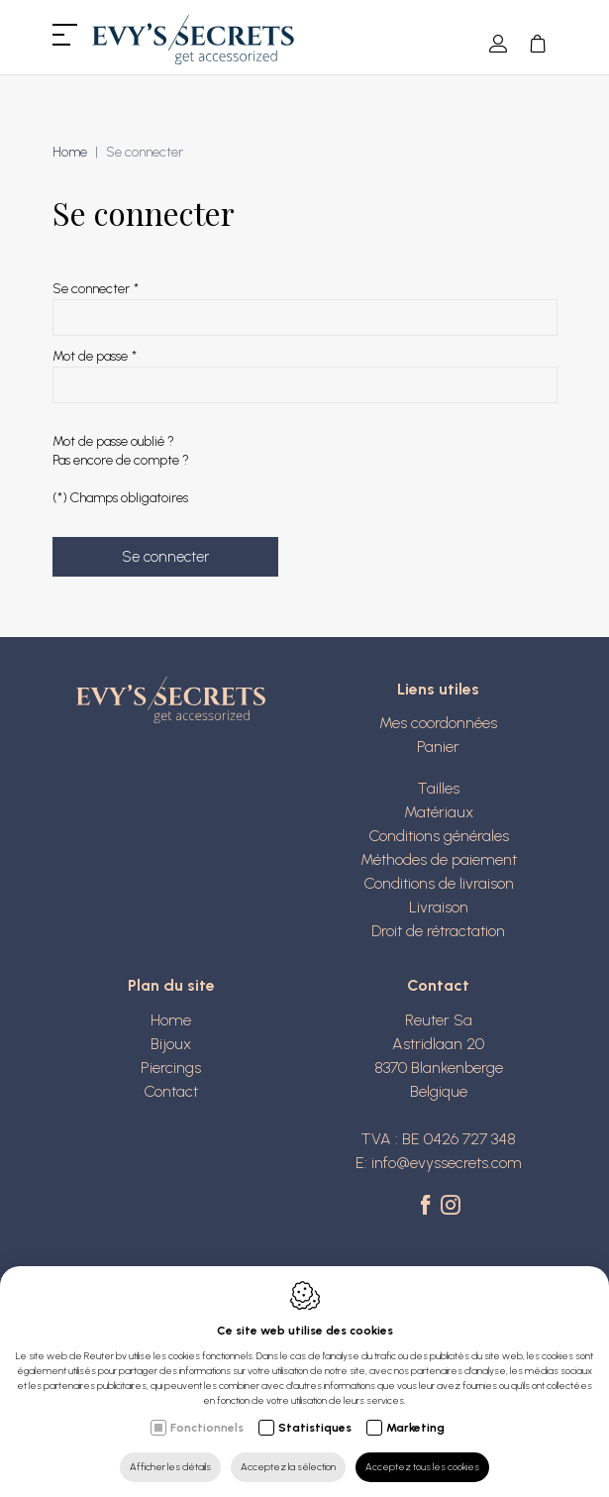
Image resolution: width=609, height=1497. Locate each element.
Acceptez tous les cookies (422, 1466)
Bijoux (171, 1043)
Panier (438, 746)
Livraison (438, 907)
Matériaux (438, 811)
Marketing (415, 1428)
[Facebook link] (428, 1207)
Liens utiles (438, 689)
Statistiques (315, 1428)
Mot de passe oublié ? (113, 441)
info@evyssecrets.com (446, 1162)
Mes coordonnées (438, 722)
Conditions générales (438, 835)
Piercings (171, 1067)
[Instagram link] (450, 1207)
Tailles (438, 788)
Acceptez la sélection (288, 1466)
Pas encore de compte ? (120, 460)
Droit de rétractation (438, 930)
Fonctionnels (207, 1428)
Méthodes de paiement (438, 859)
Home (69, 152)
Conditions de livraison (438, 883)
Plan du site (171, 985)
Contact (171, 1091)
